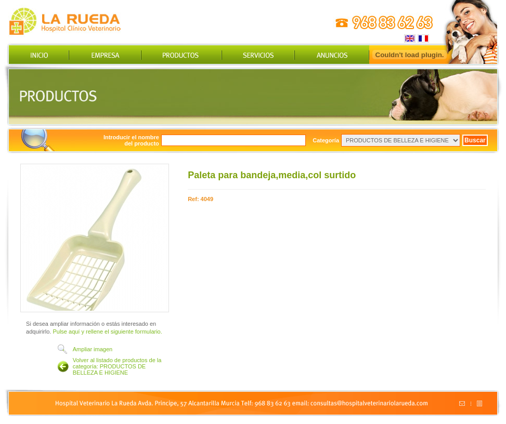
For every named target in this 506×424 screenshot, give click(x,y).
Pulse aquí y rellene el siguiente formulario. (107, 331)
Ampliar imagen (92, 349)
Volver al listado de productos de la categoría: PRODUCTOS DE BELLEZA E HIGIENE (117, 366)
